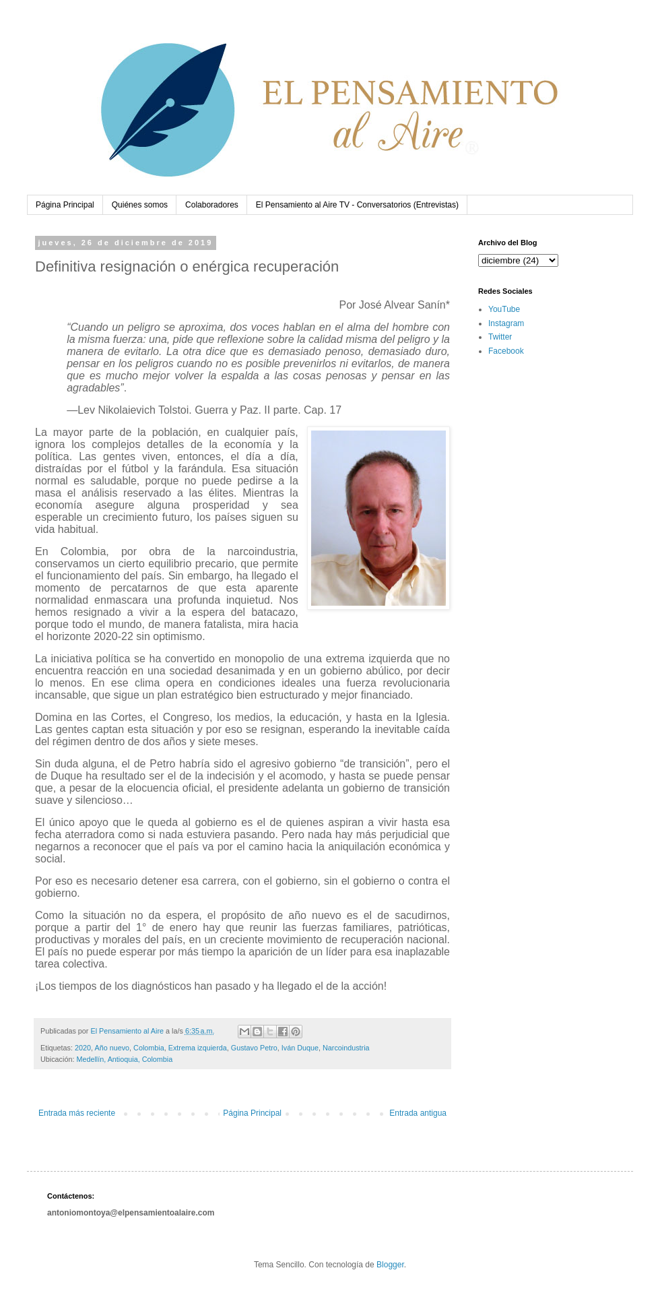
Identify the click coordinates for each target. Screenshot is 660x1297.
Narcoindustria (346, 1048)
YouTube (504, 309)
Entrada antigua (418, 1113)
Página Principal (65, 205)
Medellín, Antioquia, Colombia (124, 1059)
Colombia (148, 1048)
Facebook (506, 351)
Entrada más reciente (76, 1113)
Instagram (506, 323)
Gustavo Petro (254, 1048)
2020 (83, 1048)
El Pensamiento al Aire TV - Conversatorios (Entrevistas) (357, 205)
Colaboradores (211, 205)
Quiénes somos (140, 205)
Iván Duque (300, 1048)
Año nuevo (111, 1048)
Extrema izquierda (197, 1048)
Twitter (500, 337)
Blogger (390, 1264)
